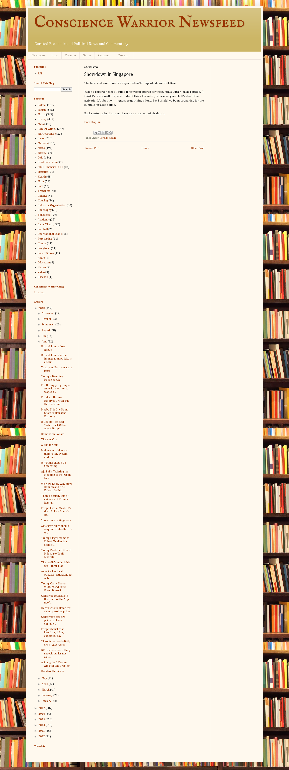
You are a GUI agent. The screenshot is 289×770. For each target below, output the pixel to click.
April (45, 684)
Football (43, 229)
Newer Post (92, 148)
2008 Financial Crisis (50, 167)
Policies (70, 56)
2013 (42, 730)
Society (42, 110)
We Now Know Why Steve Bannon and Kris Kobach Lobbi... (56, 487)
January (47, 701)
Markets (43, 143)
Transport (44, 191)
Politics (42, 105)
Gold (40, 157)
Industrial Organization (52, 205)
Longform (44, 248)
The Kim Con (49, 439)
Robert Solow (46, 253)
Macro (42, 114)
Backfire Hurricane (52, 671)
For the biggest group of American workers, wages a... (56, 388)
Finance (42, 195)
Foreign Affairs (108, 138)
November (48, 313)
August (46, 330)
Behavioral (44, 214)
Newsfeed (38, 56)
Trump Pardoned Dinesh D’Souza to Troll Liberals (56, 554)
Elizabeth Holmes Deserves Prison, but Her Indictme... (55, 401)
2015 (42, 719)
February (47, 695)
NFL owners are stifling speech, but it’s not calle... (55, 653)
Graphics (104, 56)
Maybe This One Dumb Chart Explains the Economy (54, 413)
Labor (41, 138)
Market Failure (47, 133)
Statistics (43, 172)
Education (44, 262)
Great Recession (47, 162)
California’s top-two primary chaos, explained (53, 620)
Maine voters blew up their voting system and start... (54, 454)
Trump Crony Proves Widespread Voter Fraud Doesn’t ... (54, 587)
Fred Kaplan (92, 122)
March (46, 689)
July (44, 336)
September (48, 324)
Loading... (40, 292)
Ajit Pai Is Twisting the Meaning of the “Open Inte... (56, 475)
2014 (42, 725)
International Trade (50, 234)
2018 (42, 308)
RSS (40, 73)
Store (87, 56)
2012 (42, 736)
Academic (44, 219)
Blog (54, 56)
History (42, 119)
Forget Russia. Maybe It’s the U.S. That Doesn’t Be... (56, 511)
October (47, 319)
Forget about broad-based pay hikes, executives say (53, 632)
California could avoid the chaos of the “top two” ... (55, 599)
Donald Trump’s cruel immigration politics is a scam (56, 359)
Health (42, 176)
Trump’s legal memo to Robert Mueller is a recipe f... (55, 541)
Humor (42, 243)
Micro (41, 148)
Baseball (43, 277)
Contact (124, 56)
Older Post (197, 148)
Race (40, 186)
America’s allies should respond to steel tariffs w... (56, 529)
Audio (41, 257)
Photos (42, 267)
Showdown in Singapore (56, 520)
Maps (41, 181)
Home (145, 148)
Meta (41, 124)
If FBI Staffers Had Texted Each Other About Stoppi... (53, 425)
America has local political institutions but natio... (56, 575)
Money (42, 152)
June (45, 341)
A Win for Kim (49, 445)
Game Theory (46, 224)
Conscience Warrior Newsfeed (139, 22)
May (45, 678)
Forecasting (45, 238)
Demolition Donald (52, 434)
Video (41, 272)
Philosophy (45, 210)
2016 (42, 713)
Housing (43, 200)
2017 (42, 708)
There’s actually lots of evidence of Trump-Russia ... (54, 499)
